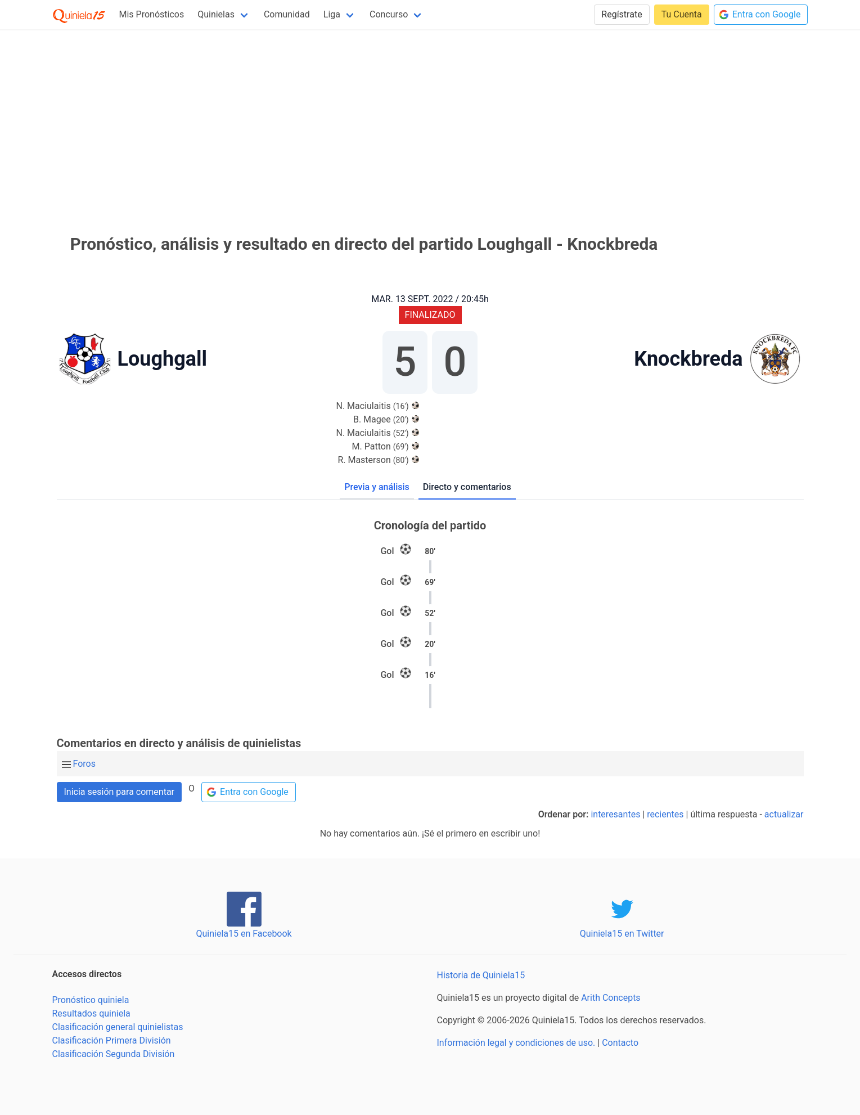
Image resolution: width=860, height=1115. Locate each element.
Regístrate (621, 14)
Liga (331, 14)
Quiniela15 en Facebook (243, 933)
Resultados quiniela (91, 1013)
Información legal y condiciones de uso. (516, 1042)
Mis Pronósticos (151, 14)
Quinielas (216, 14)
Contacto (620, 1042)
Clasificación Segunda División (113, 1054)
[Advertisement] (430, 117)
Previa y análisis (376, 487)
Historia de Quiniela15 (481, 975)
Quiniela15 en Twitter (622, 933)
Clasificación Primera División (111, 1040)
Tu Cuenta (681, 14)
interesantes (615, 814)
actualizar (784, 814)
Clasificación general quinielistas (117, 1027)
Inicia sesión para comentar (119, 791)
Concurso (389, 14)
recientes (665, 814)
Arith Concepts (610, 997)
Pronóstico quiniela (90, 1000)
